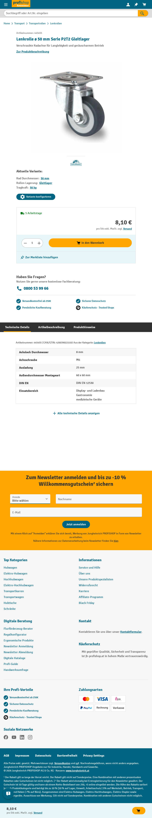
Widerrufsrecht (88, 585)
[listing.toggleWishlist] (39, 257)
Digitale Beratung (18, 621)
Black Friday (86, 603)
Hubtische (10, 603)
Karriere (84, 591)
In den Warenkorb (90, 243)
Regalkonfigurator (15, 634)
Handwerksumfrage (16, 670)
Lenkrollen (100, 342)
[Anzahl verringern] (25, 243)
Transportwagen (14, 597)
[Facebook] (6, 738)
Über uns (84, 573)
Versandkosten (62, 763)
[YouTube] (14, 738)
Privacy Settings (93, 755)
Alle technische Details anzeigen (78, 413)
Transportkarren (14, 591)
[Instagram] (30, 738)
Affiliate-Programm (91, 597)
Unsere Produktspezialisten (96, 579)
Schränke (10, 609)
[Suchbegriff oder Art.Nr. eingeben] (71, 13)
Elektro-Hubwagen (15, 573)
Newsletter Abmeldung (18, 652)
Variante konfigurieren (35, 197)
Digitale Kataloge (14, 658)
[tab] (17, 327)
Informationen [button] (90, 560)
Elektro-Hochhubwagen (19, 585)
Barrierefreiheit (67, 755)
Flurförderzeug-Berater (18, 629)
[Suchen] (143, 13)
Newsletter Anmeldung (18, 646)
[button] (38, 623)
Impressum (22, 755)
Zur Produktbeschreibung (32, 52)
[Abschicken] (76, 524)
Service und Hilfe (89, 567)
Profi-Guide (11, 664)
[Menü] (6, 4)
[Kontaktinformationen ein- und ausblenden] (8, 793)
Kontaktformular (131, 632)
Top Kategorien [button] (15, 560)
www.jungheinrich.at (77, 770)
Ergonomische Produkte (19, 640)
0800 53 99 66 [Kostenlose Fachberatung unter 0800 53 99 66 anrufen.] (32, 288)
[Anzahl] (32, 243)
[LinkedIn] (22, 738)
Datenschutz (43, 755)
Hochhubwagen (13, 579)
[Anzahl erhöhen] (39, 243)
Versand (127, 228)
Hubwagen (10, 567)
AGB (6, 755)
